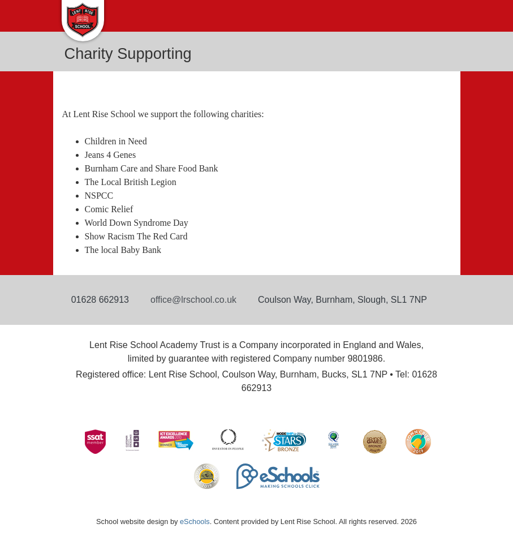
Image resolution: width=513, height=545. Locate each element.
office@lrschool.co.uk (193, 299)
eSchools (195, 521)
